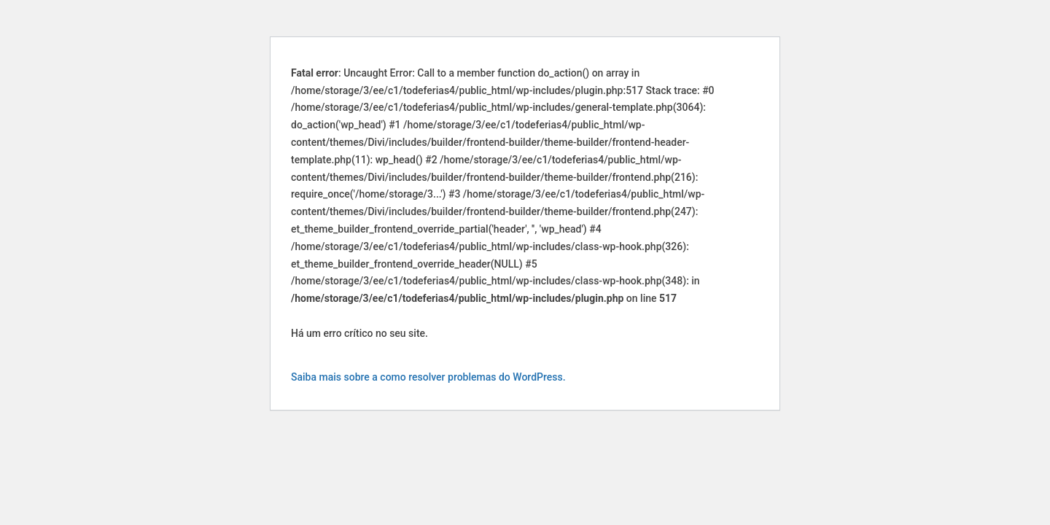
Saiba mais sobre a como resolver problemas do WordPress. (428, 377)
